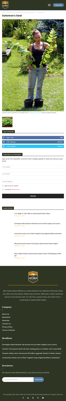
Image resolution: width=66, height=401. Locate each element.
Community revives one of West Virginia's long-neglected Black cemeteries (38, 233)
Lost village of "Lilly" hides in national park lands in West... (32, 213)
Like (61, 137)
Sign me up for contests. (11, 186)
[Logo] (5, 5)
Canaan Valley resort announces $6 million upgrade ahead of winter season (31, 353)
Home (3, 12)
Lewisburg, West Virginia (34, 112)
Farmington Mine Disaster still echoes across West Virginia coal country (37, 223)
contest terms (16, 189)
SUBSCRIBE (38, 380)
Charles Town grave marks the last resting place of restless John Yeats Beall (31, 349)
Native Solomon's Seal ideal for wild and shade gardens (21, 12)
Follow (60, 142)
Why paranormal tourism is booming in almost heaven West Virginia (36, 243)
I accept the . (12, 189)
